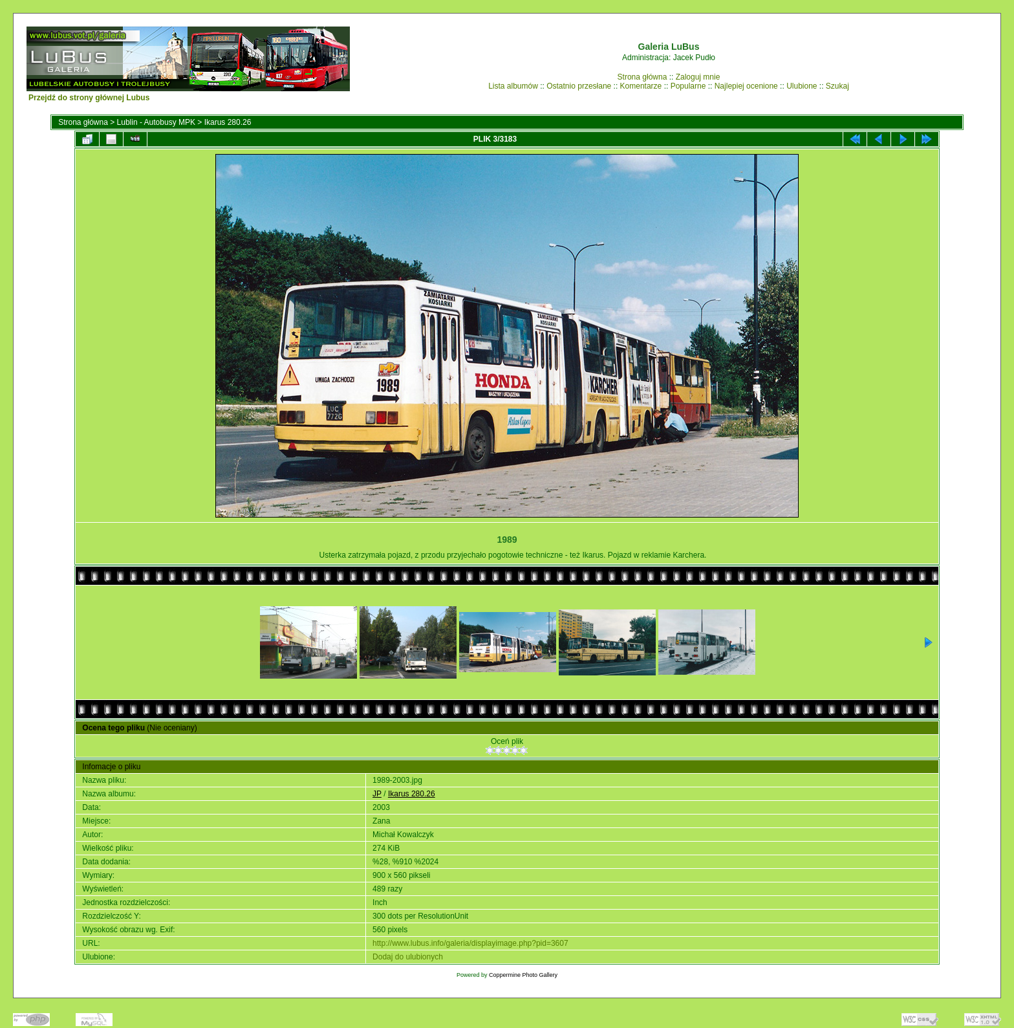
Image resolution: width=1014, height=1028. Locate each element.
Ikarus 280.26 (228, 122)
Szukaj (837, 86)
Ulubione (801, 86)
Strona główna (642, 77)
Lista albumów (513, 86)
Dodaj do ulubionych (407, 956)
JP (377, 793)
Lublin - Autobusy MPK (156, 122)
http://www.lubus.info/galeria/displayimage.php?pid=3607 (470, 943)
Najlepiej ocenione (746, 86)
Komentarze (641, 86)
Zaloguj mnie (698, 77)
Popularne (688, 86)
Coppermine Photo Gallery (523, 975)
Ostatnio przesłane (578, 86)
